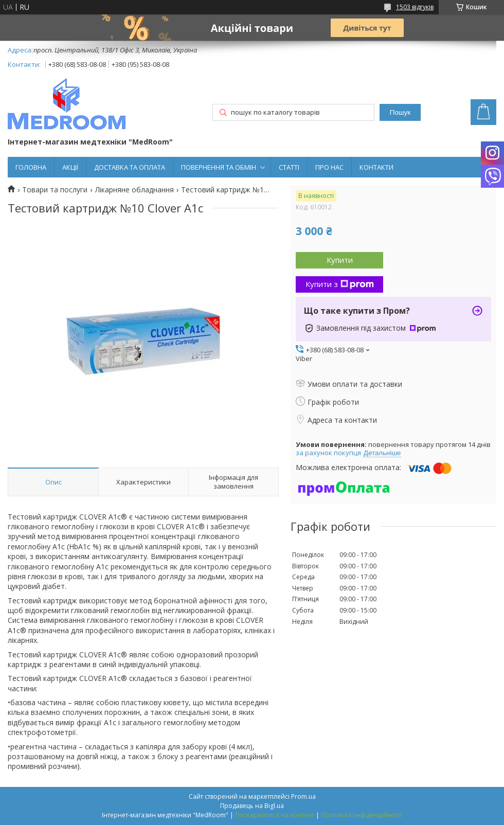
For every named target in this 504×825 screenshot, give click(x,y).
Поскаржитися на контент (274, 815)
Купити (340, 260)
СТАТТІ (289, 167)
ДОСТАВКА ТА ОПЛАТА (129, 167)
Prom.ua (303, 796)
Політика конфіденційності (362, 815)
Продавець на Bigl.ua (252, 805)
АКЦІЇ (70, 167)
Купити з (339, 284)
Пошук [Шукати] (400, 112)
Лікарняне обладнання (134, 189)
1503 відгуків (415, 7)
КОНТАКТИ (376, 167)
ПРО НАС (329, 167)
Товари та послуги (54, 189)
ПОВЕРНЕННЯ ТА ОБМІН (218, 167)
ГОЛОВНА (30, 167)
